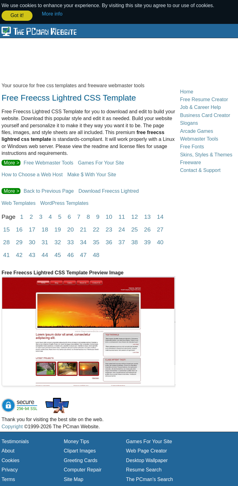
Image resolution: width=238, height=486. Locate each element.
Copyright (12, 426)
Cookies (11, 459)
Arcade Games (196, 130)
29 (19, 242)
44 (45, 254)
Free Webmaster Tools (48, 162)
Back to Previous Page (49, 190)
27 (160, 229)
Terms (8, 478)
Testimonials (15, 441)
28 (6, 242)
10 (109, 216)
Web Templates (19, 202)
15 (6, 229)
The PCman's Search (149, 478)
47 (83, 254)
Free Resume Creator (204, 99)
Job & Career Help (200, 107)
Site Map (73, 478)
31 (45, 242)
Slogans (189, 122)
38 (134, 242)
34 (83, 242)
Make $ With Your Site (91, 174)
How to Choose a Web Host (32, 174)
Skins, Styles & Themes (206, 154)
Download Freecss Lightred (108, 190)
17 (32, 229)
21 (83, 229)
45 (57, 254)
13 (147, 216)
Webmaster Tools (199, 138)
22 (96, 229)
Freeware (190, 162)
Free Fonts (192, 146)
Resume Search (144, 469)
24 (121, 229)
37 (121, 242)
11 (121, 216)
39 (147, 242)
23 (109, 229)
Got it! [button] (17, 15)
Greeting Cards (81, 459)
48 (96, 254)
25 (134, 229)
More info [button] (52, 13)
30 (32, 242)
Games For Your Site (101, 162)
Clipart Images (80, 450)
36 (109, 242)
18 (45, 229)
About (8, 450)
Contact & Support (200, 170)
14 (160, 216)
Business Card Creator (205, 114)
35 (96, 242)
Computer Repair (83, 469)
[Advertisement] (119, 59)
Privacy (10, 469)
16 (19, 229)
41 (6, 254)
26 (147, 229)
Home (186, 91)
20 (70, 229)
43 (32, 254)
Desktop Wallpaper (147, 459)
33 (70, 242)
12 (134, 216)
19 (57, 229)
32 (57, 242)
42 (19, 254)
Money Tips (76, 441)
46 (70, 254)
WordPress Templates (64, 202)
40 (160, 242)
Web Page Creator (146, 450)
